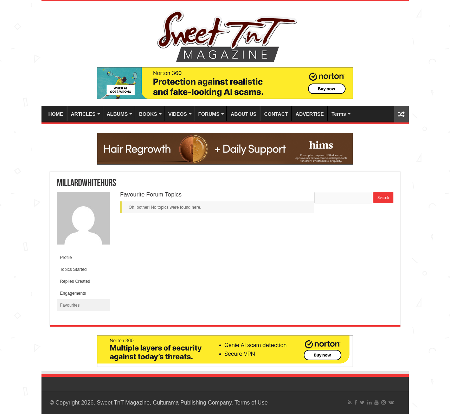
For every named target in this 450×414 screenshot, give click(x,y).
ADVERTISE (310, 114)
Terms (339, 114)
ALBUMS (117, 114)
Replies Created (75, 281)
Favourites (70, 305)
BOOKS (148, 114)
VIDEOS (177, 114)
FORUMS (209, 114)
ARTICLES (83, 114)
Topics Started (73, 269)
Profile (66, 257)
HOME (56, 114)
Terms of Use (251, 403)
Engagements (73, 293)
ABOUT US (243, 114)
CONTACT (276, 114)
